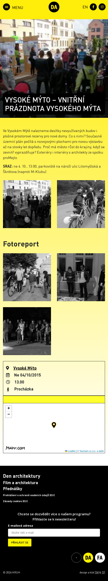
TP (103, 572)
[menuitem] (84, 6)
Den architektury (21, 476)
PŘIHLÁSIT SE (19, 542)
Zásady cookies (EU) (15, 501)
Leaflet (70, 451)
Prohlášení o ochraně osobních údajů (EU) (29, 495)
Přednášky (12, 488)
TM (97, 572)
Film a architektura (20, 482)
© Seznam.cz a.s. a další (90, 451)
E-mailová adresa (20, 525)
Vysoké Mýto (25, 367)
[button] (54, 425)
